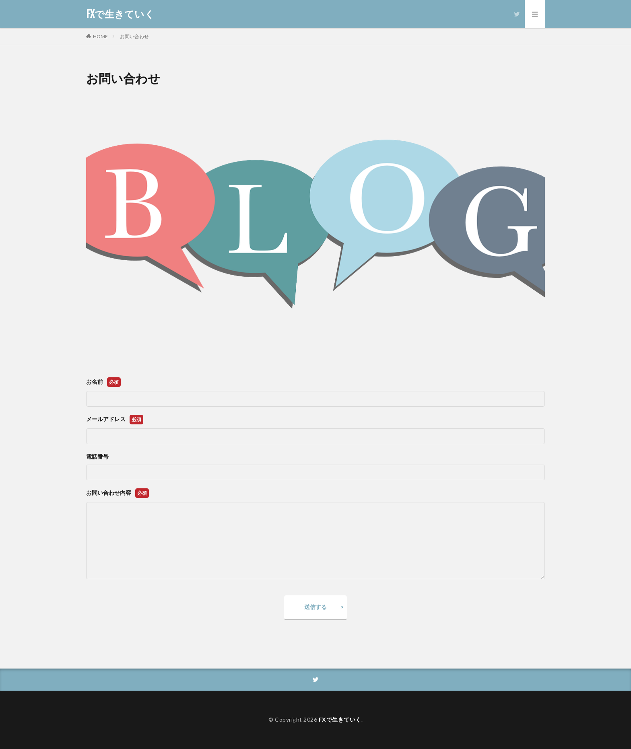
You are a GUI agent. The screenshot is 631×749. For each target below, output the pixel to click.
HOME (100, 36)
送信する (315, 606)
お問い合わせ (134, 36)
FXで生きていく (120, 14)
